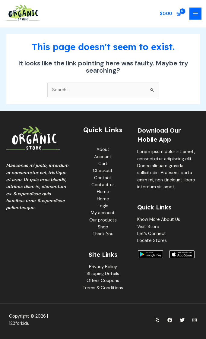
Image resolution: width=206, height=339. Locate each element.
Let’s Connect (151, 234)
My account (103, 213)
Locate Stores (152, 240)
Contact (103, 178)
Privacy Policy (103, 267)
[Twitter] (182, 320)
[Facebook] (169, 320)
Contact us (103, 185)
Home (103, 192)
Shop (103, 227)
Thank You (103, 234)
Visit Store (148, 227)
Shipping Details (103, 274)
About (103, 149)
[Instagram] (194, 320)
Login (103, 206)
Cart (103, 164)
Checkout (103, 171)
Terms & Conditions (103, 288)
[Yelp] (157, 320)
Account (103, 157)
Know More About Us (158, 219)
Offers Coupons (103, 281)
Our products (103, 220)
